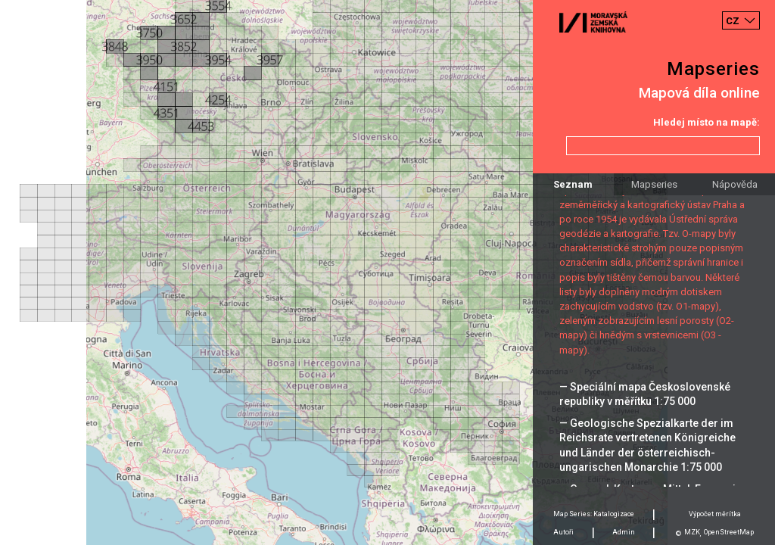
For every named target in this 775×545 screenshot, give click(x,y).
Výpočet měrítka (715, 514)
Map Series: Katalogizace (593, 514)
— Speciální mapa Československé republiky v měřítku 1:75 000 (644, 394)
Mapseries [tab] (654, 184)
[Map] (387, 272)
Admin (623, 532)
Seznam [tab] (573, 184)
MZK (692, 532)
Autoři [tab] (563, 532)
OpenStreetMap (729, 532)
